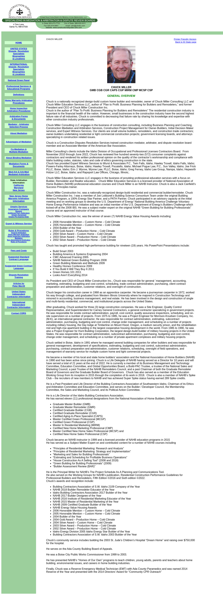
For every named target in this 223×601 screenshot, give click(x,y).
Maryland (18, 187)
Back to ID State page (185, 42)
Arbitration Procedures (19, 111)
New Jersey (19, 190)
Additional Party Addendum (19, 213)
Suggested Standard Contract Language (18, 258)
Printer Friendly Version (185, 39)
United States (19, 291)
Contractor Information (19, 296)
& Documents (19, 119)
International (18, 302)
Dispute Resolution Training (18, 276)
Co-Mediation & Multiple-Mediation (18, 150)
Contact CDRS (18, 313)
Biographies (18, 56)
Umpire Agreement (18, 215)
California (19, 185)
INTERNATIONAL (18, 64)
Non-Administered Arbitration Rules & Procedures (18, 241)
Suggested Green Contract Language (18, 267)
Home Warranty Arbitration (18, 234)
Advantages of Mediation (19, 142)
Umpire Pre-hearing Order (18, 217)
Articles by (18, 283)
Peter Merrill (18, 286)
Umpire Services (18, 206)
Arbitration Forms (19, 116)
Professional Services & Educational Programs (18, 87)
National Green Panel (19, 80)
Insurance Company (18, 209)
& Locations (18, 58)
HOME (18, 42)
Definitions (18, 94)
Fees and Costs (19, 250)
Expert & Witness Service (19, 223)
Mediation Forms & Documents (18, 164)
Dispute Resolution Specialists (18, 52)
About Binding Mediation (19, 157)
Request (18, 211)
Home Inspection (18, 108)
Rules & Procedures (18, 230)
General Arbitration (18, 233)
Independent (18, 294)
